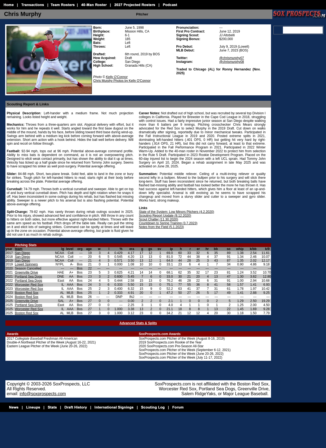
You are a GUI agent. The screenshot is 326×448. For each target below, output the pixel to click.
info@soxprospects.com (43, 393)
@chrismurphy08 (231, 62)
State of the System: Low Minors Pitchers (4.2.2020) (176, 212)
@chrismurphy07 (231, 58)
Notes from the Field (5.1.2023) (161, 227)
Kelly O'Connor (117, 77)
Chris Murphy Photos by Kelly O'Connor (122, 81)
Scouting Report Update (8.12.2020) (165, 215)
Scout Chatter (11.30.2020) (158, 219)
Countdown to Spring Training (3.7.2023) (168, 223)
